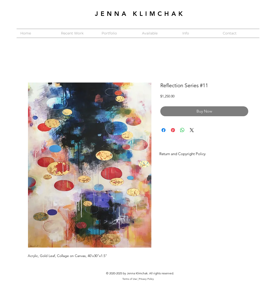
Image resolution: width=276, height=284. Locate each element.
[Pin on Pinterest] (173, 130)
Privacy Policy (146, 279)
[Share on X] (192, 130)
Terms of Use (129, 279)
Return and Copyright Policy (182, 153)
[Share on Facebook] (163, 130)
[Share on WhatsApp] (182, 130)
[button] (118, 33)
